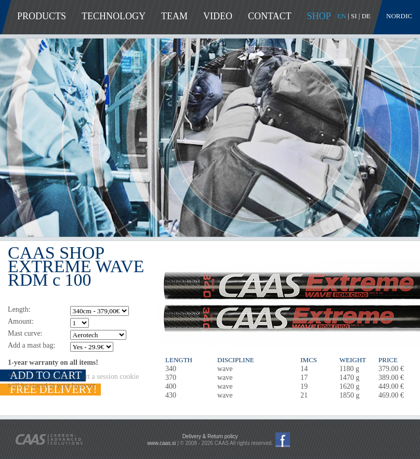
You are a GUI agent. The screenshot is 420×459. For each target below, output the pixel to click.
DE (366, 16)
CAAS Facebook (282, 439)
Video (217, 16)
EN (341, 16)
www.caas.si (161, 443)
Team (174, 16)
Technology (114, 16)
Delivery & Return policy (210, 436)
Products (41, 16)
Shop (319, 16)
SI (354, 16)
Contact (270, 16)
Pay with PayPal (352, 440)
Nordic (399, 16)
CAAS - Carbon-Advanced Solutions (49, 439)
